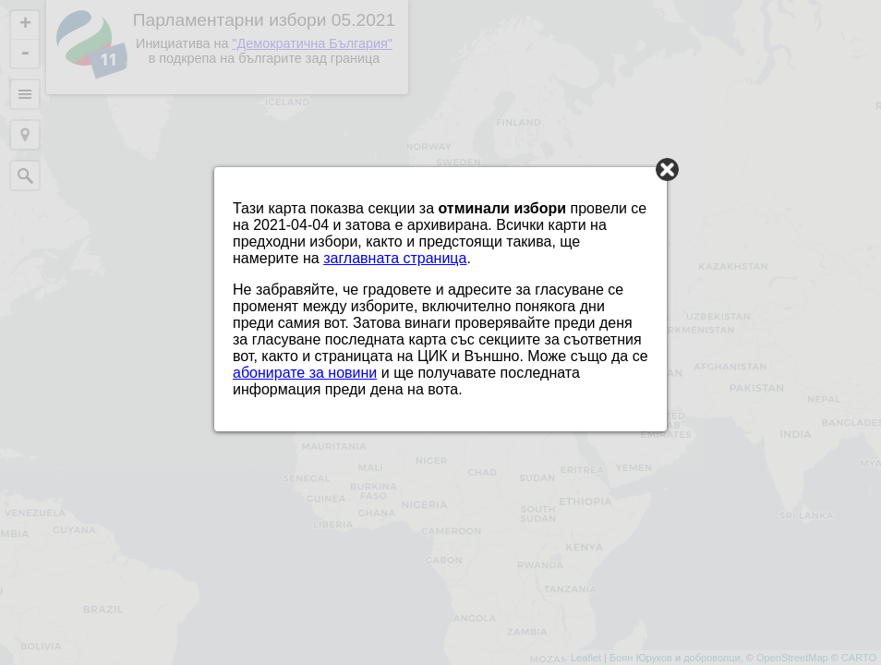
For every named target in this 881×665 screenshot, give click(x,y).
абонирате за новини (305, 373)
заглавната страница (394, 258)
